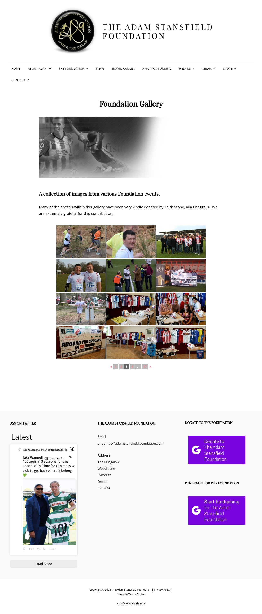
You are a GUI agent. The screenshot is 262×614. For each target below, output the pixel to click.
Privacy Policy (162, 589)
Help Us (185, 68)
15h (69, 457)
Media (207, 68)
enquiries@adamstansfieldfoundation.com (131, 443)
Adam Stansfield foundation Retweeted (45, 449)
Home (15, 68)
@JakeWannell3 (54, 458)
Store (227, 68)
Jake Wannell (33, 457)
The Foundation (72, 68)
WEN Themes (137, 603)
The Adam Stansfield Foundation (158, 31)
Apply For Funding (157, 68)
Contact (18, 80)
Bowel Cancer (123, 68)
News (100, 68)
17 (145, 366)
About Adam (37, 68)
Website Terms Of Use (131, 594)
